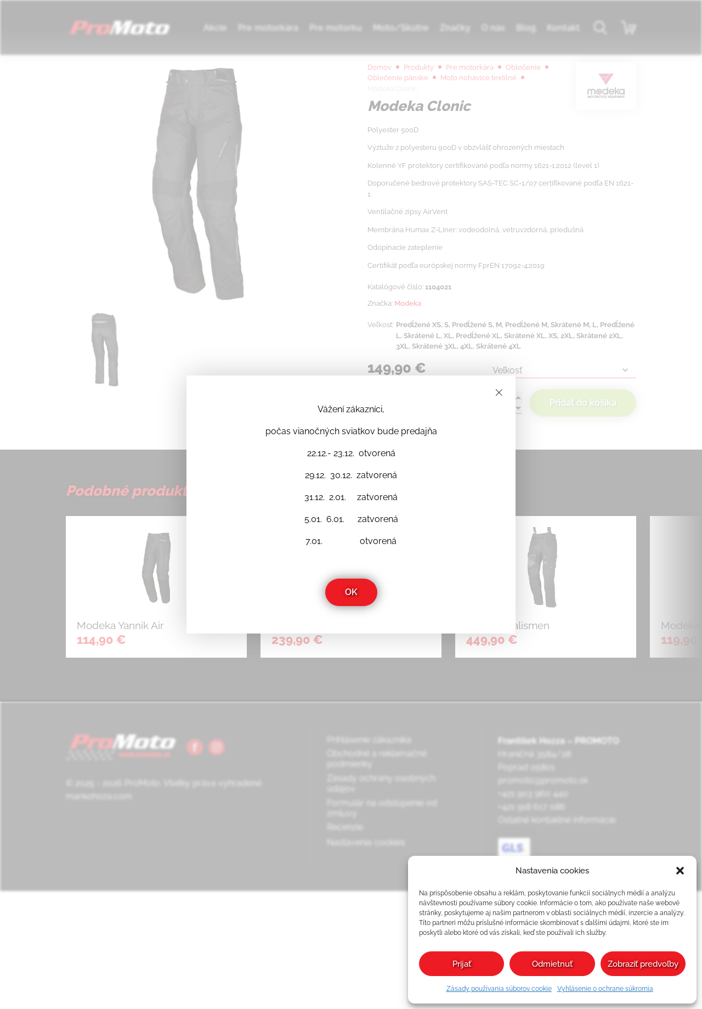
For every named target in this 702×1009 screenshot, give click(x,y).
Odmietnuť (552, 964)
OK (351, 592)
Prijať (461, 964)
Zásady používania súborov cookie (499, 989)
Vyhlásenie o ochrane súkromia (605, 989)
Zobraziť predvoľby (643, 964)
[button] (680, 870)
